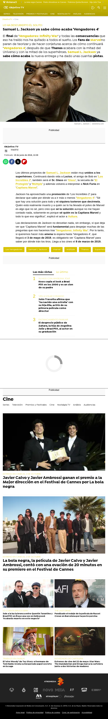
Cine (52, 14)
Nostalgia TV (64, 14)
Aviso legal (20, 712)
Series (7, 14)
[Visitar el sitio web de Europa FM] (96, 690)
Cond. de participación (71, 712)
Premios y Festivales (37, 14)
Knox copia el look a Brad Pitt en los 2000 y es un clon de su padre (56, 284)
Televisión (18, 14)
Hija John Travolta (97, 2)
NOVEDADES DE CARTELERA (69, 658)
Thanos (85, 249)
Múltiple (71, 249)
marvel (56, 249)
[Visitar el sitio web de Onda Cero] (84, 690)
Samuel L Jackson (37, 249)
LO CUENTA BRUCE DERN (15, 610)
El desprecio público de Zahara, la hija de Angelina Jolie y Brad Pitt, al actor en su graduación (56, 327)
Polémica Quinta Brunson (78, 2)
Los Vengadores (13, 249)
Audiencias (89, 14)
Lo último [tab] (62, 272)
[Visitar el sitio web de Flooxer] (69, 696)
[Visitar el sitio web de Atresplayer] (54, 696)
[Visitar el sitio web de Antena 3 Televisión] (12, 690)
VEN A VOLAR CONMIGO (51, 296)
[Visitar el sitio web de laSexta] (24, 690)
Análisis (77, 14)
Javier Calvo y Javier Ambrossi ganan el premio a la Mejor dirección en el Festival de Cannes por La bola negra (53, 482)
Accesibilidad (87, 712)
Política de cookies (52, 712)
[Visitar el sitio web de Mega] (60, 690)
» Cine (15, 19)
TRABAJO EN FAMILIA (14, 658)
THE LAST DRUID (63, 610)
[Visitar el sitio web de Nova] (48, 690)
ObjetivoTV (7, 19)
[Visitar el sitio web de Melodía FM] (39, 696)
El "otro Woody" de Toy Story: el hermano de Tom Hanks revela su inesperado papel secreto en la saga (27, 664)
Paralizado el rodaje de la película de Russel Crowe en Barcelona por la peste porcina (77, 615)
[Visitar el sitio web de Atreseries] (72, 690)
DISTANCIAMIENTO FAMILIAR (53, 319)
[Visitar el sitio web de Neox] (36, 690)
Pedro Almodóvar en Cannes (54, 2)
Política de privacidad (34, 712)
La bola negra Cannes (33, 2)
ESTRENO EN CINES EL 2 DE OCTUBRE (22, 474)
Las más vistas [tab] (42, 272)
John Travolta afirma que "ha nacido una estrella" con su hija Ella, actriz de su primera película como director (56, 305)
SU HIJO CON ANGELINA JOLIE (54, 278)
